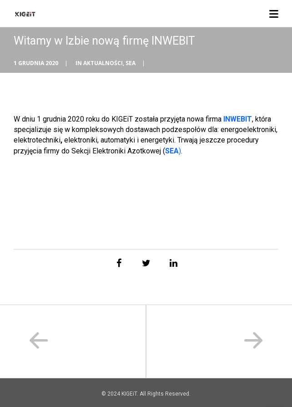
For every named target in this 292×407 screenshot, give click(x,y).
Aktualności (103, 63)
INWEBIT (237, 119)
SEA (131, 63)
